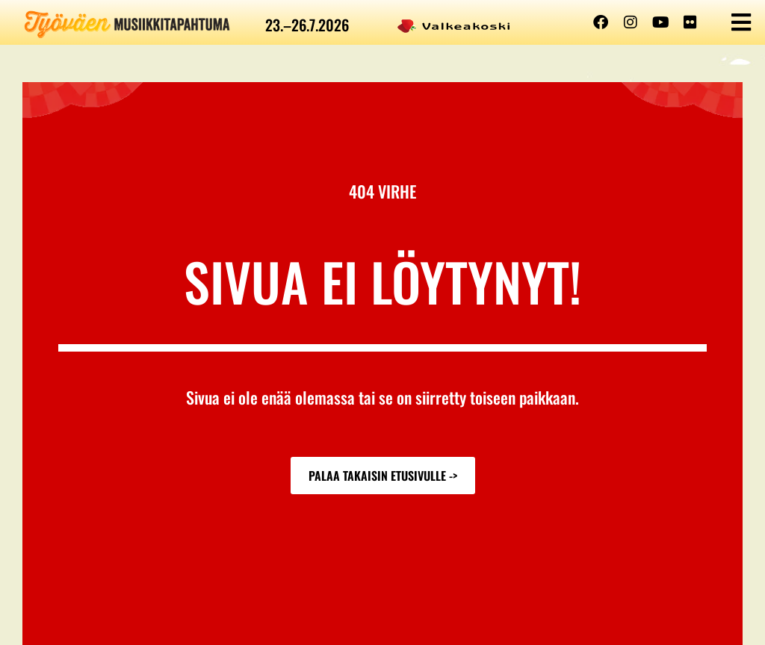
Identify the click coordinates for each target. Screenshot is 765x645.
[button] (741, 23)
